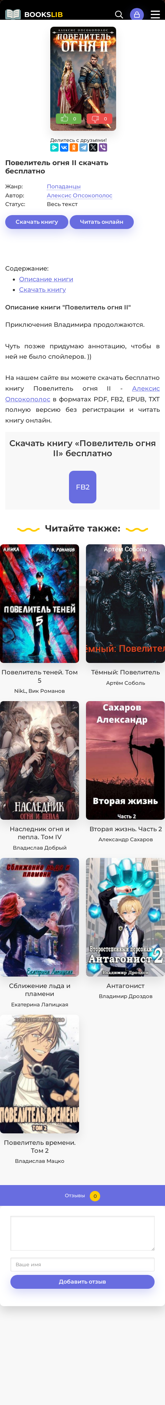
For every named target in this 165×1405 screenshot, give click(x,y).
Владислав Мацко (39, 1161)
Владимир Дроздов (126, 996)
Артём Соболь (125, 683)
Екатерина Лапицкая (39, 1004)
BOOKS (43, 14)
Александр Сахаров (125, 839)
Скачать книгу (37, 222)
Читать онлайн (101, 222)
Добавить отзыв (82, 1281)
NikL (20, 691)
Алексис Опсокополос (79, 195)
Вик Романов (46, 691)
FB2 (82, 487)
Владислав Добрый (40, 847)
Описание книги (46, 279)
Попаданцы (64, 186)
